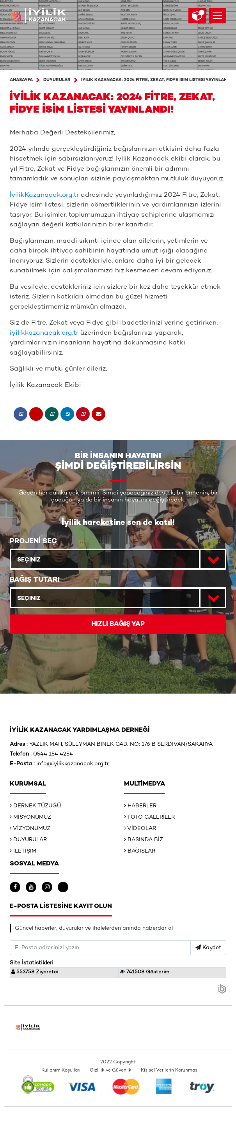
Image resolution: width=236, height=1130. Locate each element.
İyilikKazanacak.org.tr (44, 195)
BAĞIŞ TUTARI (35, 580)
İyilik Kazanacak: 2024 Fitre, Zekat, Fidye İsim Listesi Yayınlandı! (156, 80)
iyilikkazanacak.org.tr (44, 333)
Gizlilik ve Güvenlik (110, 1070)
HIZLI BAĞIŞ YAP (118, 624)
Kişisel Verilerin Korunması (170, 1070)
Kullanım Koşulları (60, 1070)
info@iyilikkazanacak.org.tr (72, 764)
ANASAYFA (21, 80)
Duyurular (57, 80)
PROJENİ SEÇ (33, 541)
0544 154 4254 (53, 754)
